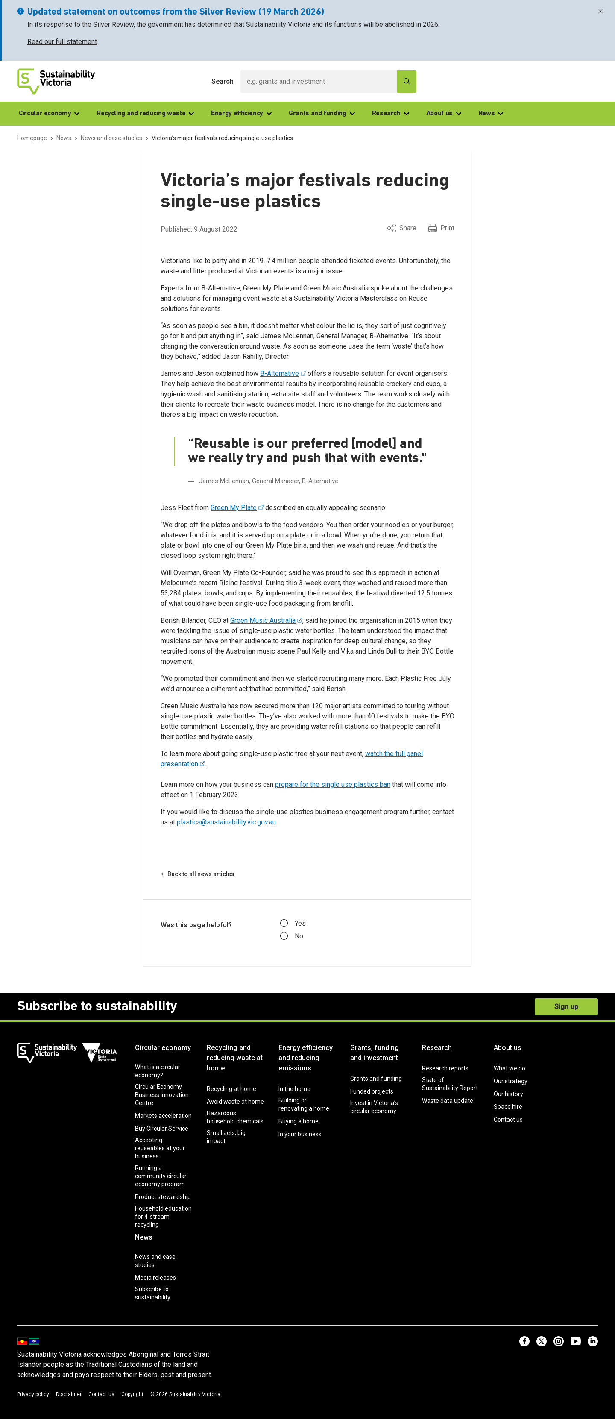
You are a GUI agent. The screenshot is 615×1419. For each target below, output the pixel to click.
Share (401, 228)
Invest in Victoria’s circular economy (374, 1106)
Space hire (508, 1106)
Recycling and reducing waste (145, 113)
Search (222, 81)
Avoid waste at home (235, 1101)
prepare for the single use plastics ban (332, 784)
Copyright (132, 1394)
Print (441, 228)
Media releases (155, 1277)
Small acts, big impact (226, 1136)
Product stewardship (163, 1196)
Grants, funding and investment (374, 1053)
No (291, 936)
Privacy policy (33, 1394)
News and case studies (155, 1260)
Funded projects (371, 1091)
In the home (294, 1088)
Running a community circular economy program (161, 1175)
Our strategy (510, 1081)
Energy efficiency (241, 113)
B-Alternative (279, 373)
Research (390, 113)
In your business (300, 1134)
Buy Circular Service (161, 1128)
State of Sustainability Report (450, 1083)
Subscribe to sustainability (152, 1293)
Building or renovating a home (303, 1104)
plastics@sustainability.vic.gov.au (226, 822)
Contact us (508, 1119)
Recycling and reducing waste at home (235, 1058)
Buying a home (298, 1121)
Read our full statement (62, 42)
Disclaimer (69, 1394)
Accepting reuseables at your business (160, 1148)
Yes (293, 923)
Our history (508, 1094)
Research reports (445, 1068)
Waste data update (447, 1100)
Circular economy (49, 113)
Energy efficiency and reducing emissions (305, 1058)
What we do (509, 1068)
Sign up (566, 1007)
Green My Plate (234, 508)
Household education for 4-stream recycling (163, 1216)
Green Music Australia (263, 620)
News (491, 113)
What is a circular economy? (157, 1071)
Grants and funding (322, 113)
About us (443, 113)
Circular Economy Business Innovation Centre (162, 1094)
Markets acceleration (163, 1115)
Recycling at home (231, 1088)
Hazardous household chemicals (235, 1117)
